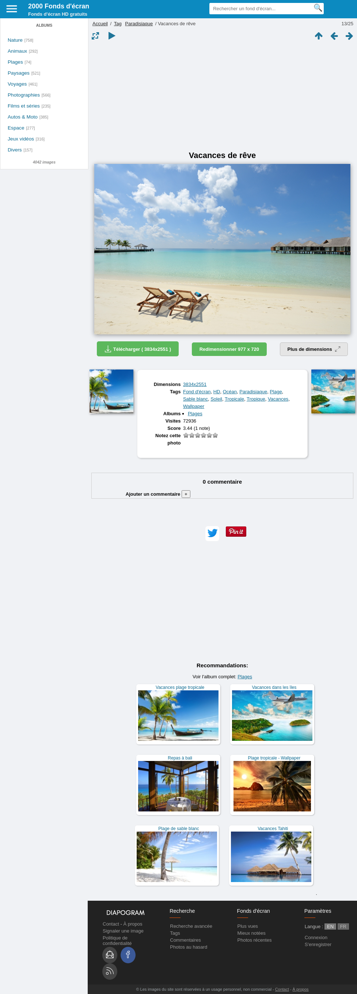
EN (330, 926)
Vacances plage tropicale (180, 687)
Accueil (100, 23)
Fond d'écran (196, 391)
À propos (132, 924)
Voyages (17, 84)
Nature (15, 40)
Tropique (256, 399)
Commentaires (185, 940)
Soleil (216, 399)
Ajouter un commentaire (158, 494)
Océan (230, 391)
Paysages (19, 73)
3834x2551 (194, 384)
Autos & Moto (23, 117)
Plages (15, 62)
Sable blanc (195, 399)
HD (216, 391)
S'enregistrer (318, 944)
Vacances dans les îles (274, 687)
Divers (15, 150)
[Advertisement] (222, 96)
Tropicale (234, 399)
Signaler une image (123, 931)
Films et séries (24, 106)
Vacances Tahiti (273, 828)
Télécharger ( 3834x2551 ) (138, 348)
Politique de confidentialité (117, 940)
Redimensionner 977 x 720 (229, 349)
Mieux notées (252, 933)
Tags (175, 933)
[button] (212, 533)
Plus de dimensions (314, 349)
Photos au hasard (188, 947)
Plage (276, 391)
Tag (118, 23)
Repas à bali (180, 758)
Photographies (24, 95)
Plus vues (248, 926)
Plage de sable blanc (178, 828)
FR (343, 926)
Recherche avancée (191, 926)
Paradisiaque (139, 23)
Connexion (316, 937)
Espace (16, 128)
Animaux (17, 51)
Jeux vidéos (21, 139)
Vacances (278, 399)
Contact (111, 924)
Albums (44, 25)
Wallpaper (193, 406)
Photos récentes (255, 940)
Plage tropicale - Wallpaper (274, 758)
